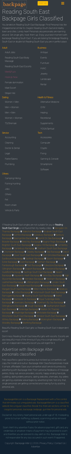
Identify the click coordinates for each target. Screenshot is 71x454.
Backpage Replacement (38, 399)
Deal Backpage (53, 251)
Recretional (45, 118)
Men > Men (10, 112)
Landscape (45, 79)
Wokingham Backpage (52, 319)
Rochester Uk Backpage (25, 299)
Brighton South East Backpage (16, 245)
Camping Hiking (13, 178)
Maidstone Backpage (53, 285)
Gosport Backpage (33, 268)
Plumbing (9, 164)
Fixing (43, 153)
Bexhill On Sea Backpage (49, 238)
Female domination (14, 82)
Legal (7, 153)
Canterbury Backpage (24, 248)
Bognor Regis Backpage (54, 241)
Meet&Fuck (10, 71)
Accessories (46, 137)
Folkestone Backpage (54, 265)
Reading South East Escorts (18, 66)
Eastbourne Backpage (12, 258)
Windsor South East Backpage (50, 316)
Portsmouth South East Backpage (49, 292)
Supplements (46, 123)
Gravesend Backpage (55, 268)
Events (43, 57)
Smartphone (46, 164)
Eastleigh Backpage (34, 258)
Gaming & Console (49, 158)
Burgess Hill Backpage (44, 245)
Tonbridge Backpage (28, 309)
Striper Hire (10, 93)
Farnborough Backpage (13, 265)
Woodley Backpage (11, 322)
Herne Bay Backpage (52, 275)
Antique (44, 52)
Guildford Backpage (11, 272)
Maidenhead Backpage (29, 285)
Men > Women (12, 107)
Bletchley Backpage (31, 241)
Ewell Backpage (27, 262)
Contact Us (60, 443)
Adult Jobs (10, 52)
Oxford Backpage (22, 292)
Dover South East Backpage (27, 255)
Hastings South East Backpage (38, 272)
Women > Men (12, 102)
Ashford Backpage (23, 235)
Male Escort (10, 87)
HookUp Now (11, 77)
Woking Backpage (29, 319)
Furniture (44, 63)
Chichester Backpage (14, 251)
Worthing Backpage (32, 322)
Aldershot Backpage (31, 231)
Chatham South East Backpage (52, 248)
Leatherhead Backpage (13, 282)
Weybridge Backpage (24, 312)
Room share (10, 205)
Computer (45, 142)
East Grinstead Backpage (55, 255)
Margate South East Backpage (16, 289)
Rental (43, 84)
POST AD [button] (43, 3)
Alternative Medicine (49, 102)
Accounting (10, 137)
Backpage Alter (22, 443)
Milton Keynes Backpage (44, 289)
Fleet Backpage (34, 265)
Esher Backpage (9, 262)
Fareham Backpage (46, 262)
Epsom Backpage (54, 258)
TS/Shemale (10, 123)
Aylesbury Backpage (43, 235)
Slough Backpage (35, 306)
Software (44, 169)
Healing (43, 112)
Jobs (7, 189)
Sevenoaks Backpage (24, 302)
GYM (42, 107)
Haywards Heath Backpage (27, 275)
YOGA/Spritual (47, 128)
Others (8, 194)
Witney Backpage (10, 319)
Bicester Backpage (11, 241)
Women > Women (13, 118)
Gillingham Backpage (12, 268)
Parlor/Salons (11, 158)
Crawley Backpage (35, 251)
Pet (6, 199)
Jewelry (43, 73)
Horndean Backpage (34, 278)
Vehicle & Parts (12, 210)
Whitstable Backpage (46, 312)
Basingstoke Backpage (25, 238)
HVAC (43, 68)
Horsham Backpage (55, 278)
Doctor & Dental (12, 148)
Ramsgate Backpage (12, 295)
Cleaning (9, 142)
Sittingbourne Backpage (13, 306)
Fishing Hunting (12, 183)
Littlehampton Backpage (37, 282)
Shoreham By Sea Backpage (49, 302)
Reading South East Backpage (38, 295)
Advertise (35, 446)
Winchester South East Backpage (18, 316)
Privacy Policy (46, 443)
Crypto (43, 148)
